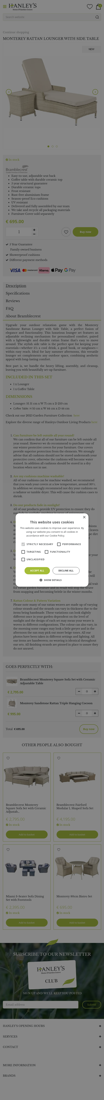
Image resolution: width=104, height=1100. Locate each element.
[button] (52, 580)
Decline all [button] (66, 570)
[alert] (52, 550)
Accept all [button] (37, 570)
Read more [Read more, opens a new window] (72, 535)
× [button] (84, 517)
